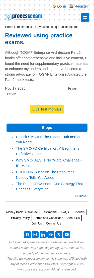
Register (81, 6)
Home (9, 27)
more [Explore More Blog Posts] (82, 195)
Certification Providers (43, 264)
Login (61, 6)
